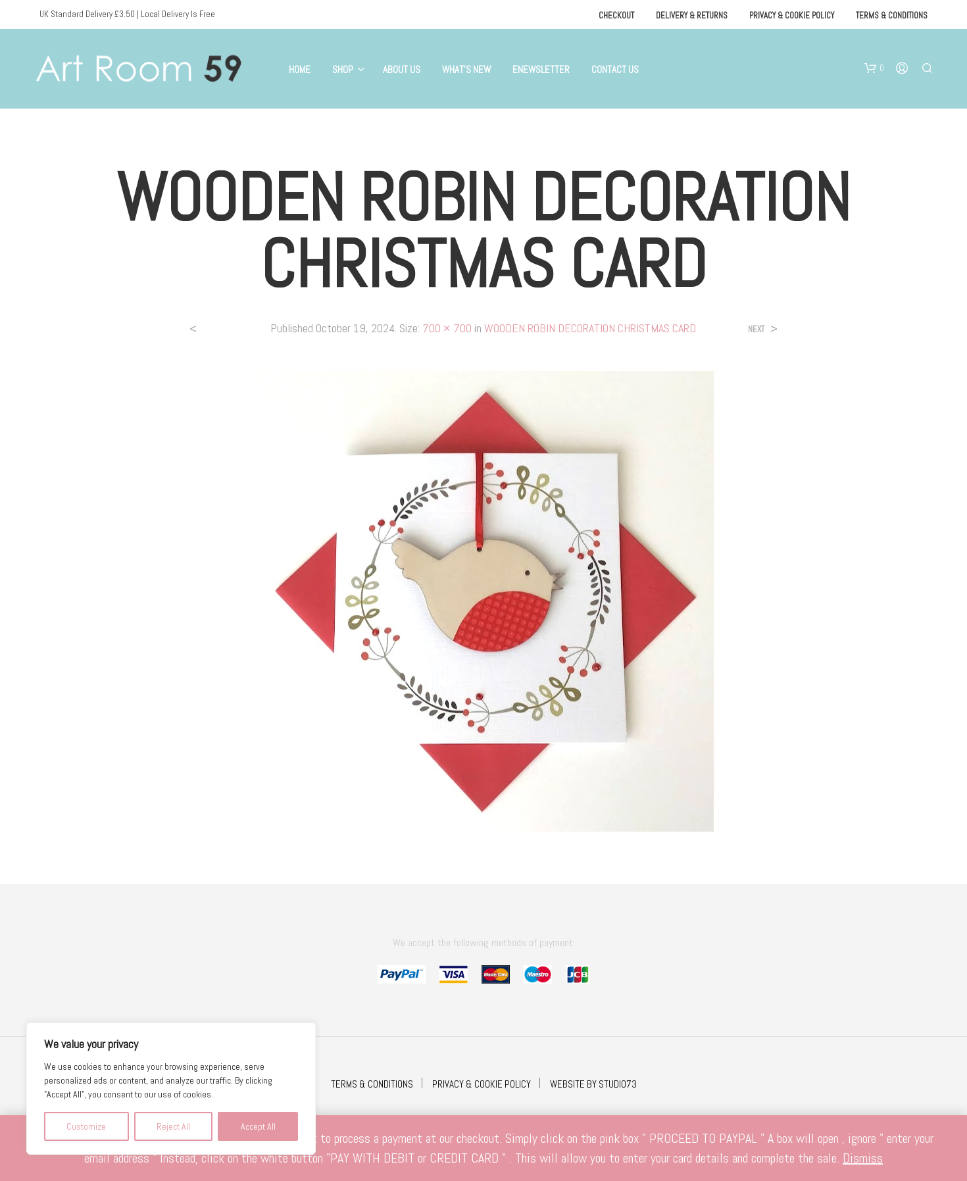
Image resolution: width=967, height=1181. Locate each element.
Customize (86, 1126)
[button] (874, 68)
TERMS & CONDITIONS (372, 1084)
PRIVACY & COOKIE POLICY (481, 1084)
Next (756, 329)
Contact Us (615, 69)
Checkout (616, 15)
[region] (171, 1088)
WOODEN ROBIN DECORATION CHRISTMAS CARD (590, 328)
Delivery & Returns (692, 15)
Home (299, 69)
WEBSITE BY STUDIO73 (593, 1084)
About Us (401, 69)
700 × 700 (447, 328)
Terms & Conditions (892, 15)
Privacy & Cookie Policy (791, 15)
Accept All (258, 1126)
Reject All (173, 1126)
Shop (342, 69)
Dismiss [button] (863, 1158)
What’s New (466, 69)
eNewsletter (541, 69)
